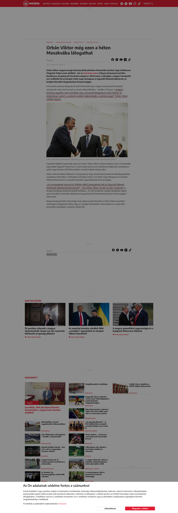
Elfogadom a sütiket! (140, 508)
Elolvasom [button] (62, 504)
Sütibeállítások (110, 508)
